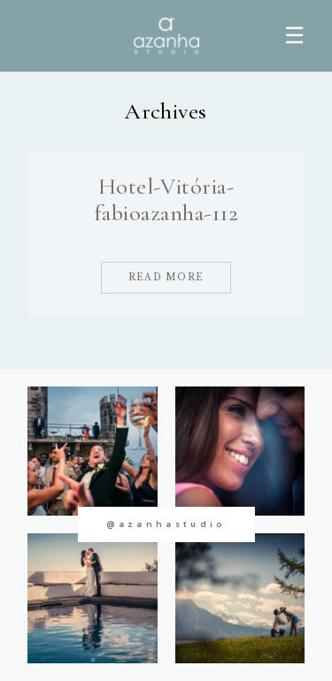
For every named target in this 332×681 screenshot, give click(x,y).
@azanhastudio (165, 524)
